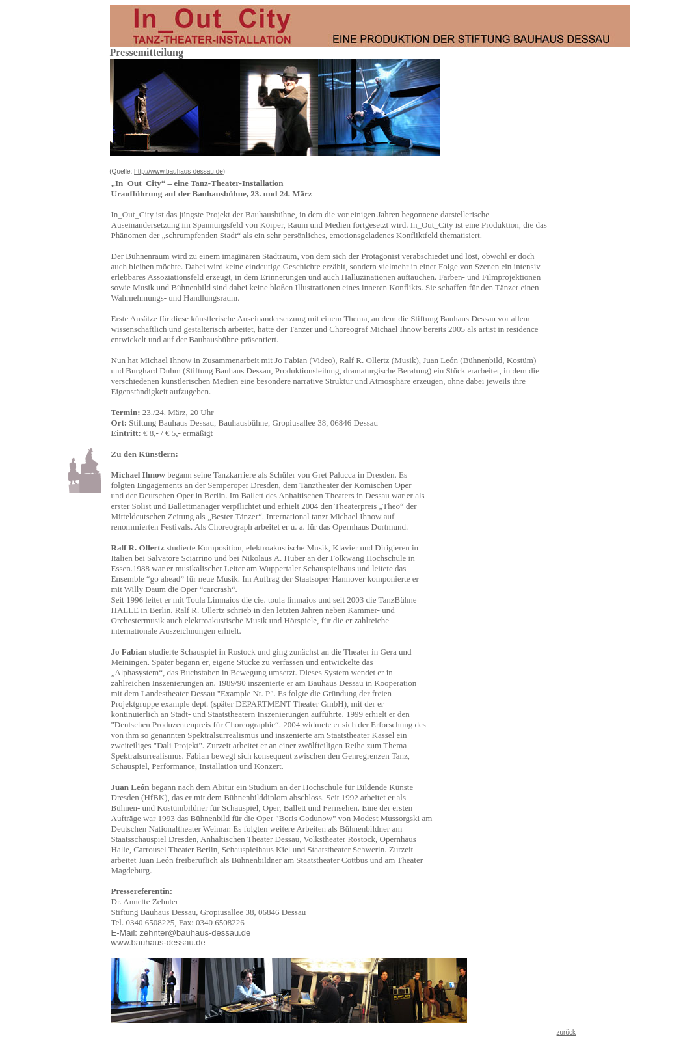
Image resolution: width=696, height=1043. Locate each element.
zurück (566, 1032)
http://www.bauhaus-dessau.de (178, 171)
